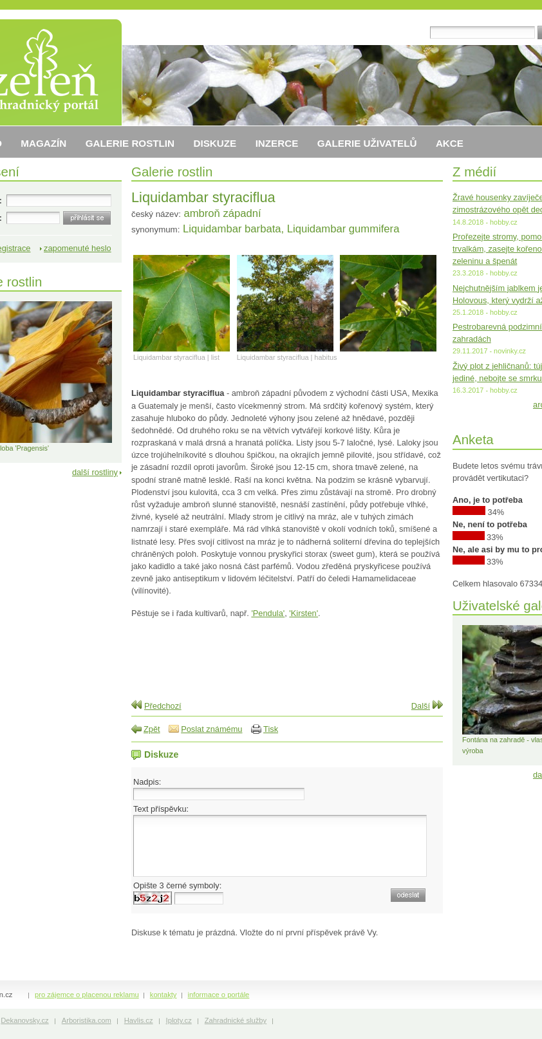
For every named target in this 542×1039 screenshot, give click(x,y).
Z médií (474, 171)
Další (420, 706)
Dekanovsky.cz (24, 1020)
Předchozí (163, 706)
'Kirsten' (303, 613)
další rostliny (95, 472)
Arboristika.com (86, 1020)
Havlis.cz (138, 1020)
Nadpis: (147, 782)
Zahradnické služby (235, 1020)
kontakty (163, 994)
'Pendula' (268, 613)
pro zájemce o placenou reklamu (87, 994)
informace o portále (219, 994)
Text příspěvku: (161, 809)
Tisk (270, 729)
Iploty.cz (179, 1020)
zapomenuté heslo (77, 248)
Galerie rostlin (171, 171)
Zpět (152, 729)
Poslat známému (211, 729)
